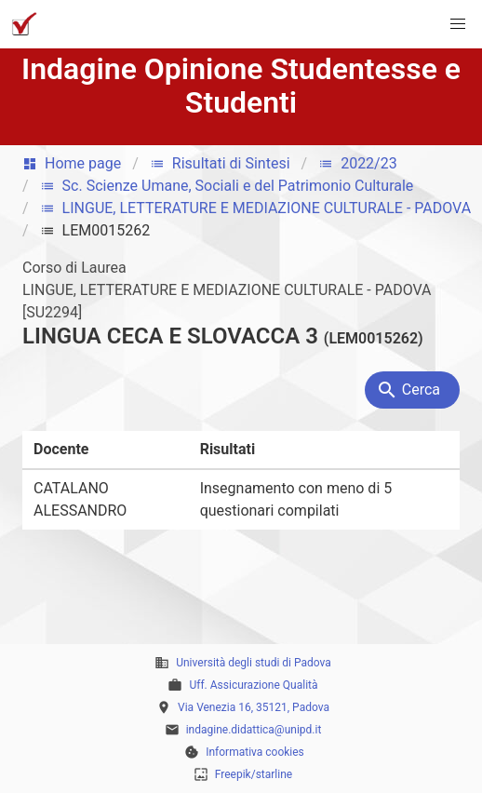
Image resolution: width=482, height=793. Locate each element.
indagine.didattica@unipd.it (254, 729)
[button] (458, 24)
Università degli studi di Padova (253, 662)
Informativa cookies (255, 752)
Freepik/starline (253, 774)
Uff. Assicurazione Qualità (253, 685)
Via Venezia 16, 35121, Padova (253, 707)
